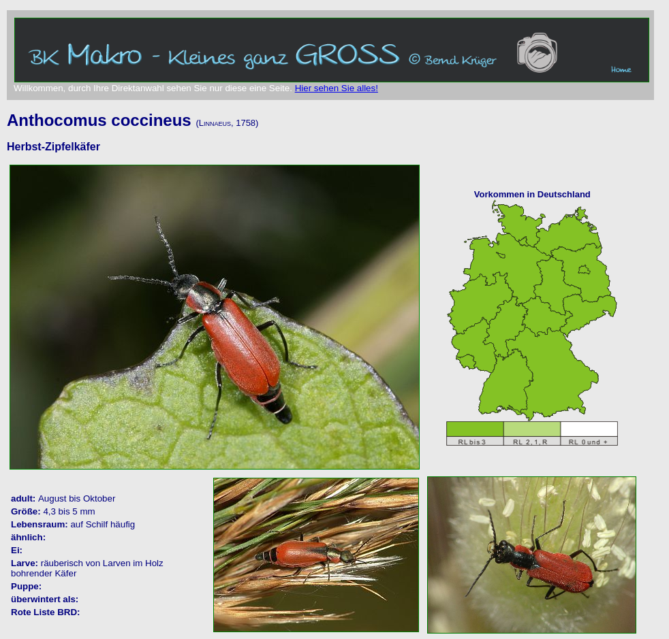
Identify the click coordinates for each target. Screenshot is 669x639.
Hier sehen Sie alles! (336, 88)
